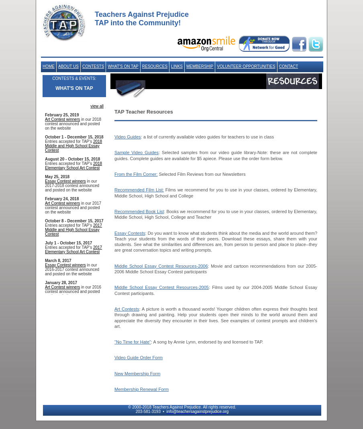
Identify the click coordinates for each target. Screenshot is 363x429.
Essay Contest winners (65, 181)
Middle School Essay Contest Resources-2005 (161, 287)
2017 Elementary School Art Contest (73, 249)
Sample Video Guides (136, 152)
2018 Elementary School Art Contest (73, 165)
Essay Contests (129, 233)
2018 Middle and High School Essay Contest (73, 145)
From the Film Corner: (136, 174)
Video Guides (127, 136)
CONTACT (288, 66)
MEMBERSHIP (199, 66)
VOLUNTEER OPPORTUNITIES (246, 66)
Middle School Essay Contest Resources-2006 (161, 266)
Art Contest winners (62, 119)
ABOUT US (68, 66)
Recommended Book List (139, 211)
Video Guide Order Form (138, 357)
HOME (49, 66)
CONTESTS (93, 66)
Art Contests (126, 309)
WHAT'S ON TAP (123, 66)
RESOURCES (154, 66)
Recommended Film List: (139, 189)
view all (97, 106)
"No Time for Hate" (132, 342)
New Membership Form (137, 373)
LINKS (177, 66)
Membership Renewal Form (141, 389)
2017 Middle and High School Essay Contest (73, 229)
